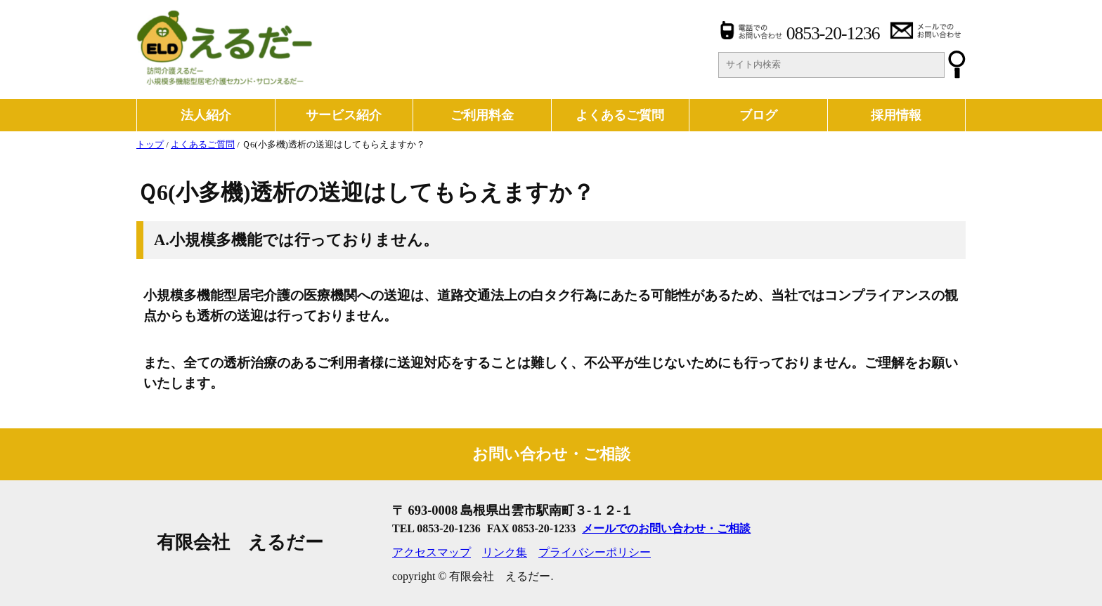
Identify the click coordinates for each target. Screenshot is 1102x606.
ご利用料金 (482, 115)
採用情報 (896, 115)
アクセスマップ (431, 552)
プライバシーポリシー (594, 552)
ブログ (758, 115)
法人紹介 (206, 115)
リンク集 (504, 552)
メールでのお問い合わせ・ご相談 (666, 528)
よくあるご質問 (620, 115)
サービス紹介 (344, 115)
